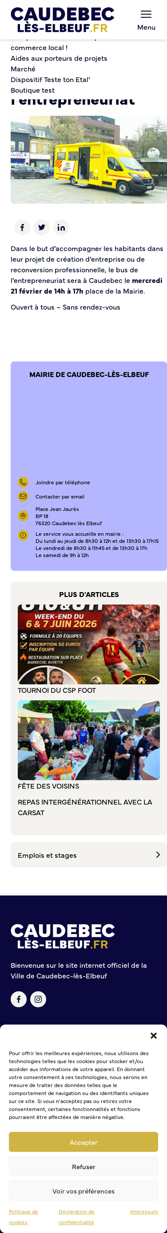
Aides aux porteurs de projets (59, 58)
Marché (23, 68)
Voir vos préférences (83, 1190)
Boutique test (33, 89)
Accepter (84, 1142)
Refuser (83, 1166)
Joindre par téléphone (63, 482)
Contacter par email (60, 496)
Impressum (144, 1211)
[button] (153, 1035)
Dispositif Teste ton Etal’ (50, 79)
